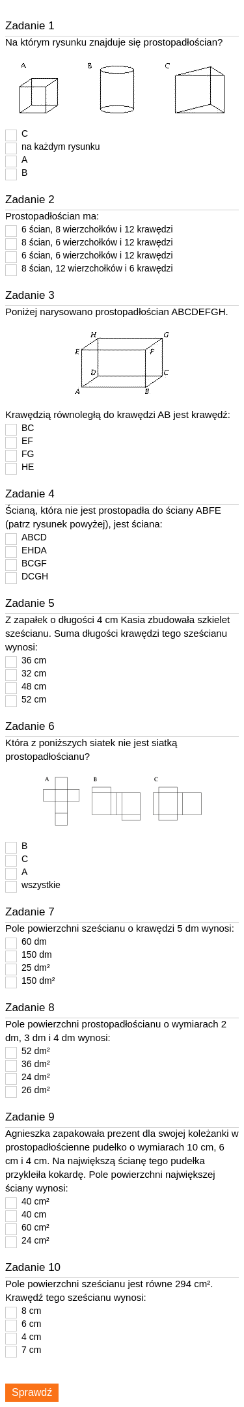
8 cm (31, 1310)
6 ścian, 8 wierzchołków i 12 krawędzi (97, 229)
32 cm (33, 673)
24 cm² (35, 1240)
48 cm (33, 686)
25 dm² (35, 967)
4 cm (31, 1336)
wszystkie (41, 885)
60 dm (34, 941)
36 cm (33, 660)
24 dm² (35, 1077)
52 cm (33, 699)
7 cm (31, 1349)
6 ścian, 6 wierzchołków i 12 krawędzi (97, 255)
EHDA (34, 550)
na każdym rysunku (60, 146)
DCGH (34, 576)
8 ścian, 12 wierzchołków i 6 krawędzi (97, 268)
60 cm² (35, 1227)
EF (27, 441)
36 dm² (35, 1064)
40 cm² (35, 1201)
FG (27, 454)
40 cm (33, 1214)
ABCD (34, 537)
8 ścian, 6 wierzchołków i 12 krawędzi (97, 242)
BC (27, 428)
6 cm (31, 1323)
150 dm (36, 954)
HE (27, 467)
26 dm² (35, 1090)
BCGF (34, 563)
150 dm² (38, 980)
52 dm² (35, 1051)
